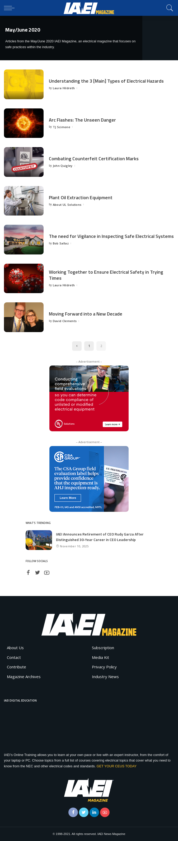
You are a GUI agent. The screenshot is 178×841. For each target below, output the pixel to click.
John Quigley (63, 165)
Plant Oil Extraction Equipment (81, 197)
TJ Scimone (61, 127)
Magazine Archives (24, 676)
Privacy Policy (104, 666)
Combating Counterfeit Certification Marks (94, 158)
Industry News (105, 676)
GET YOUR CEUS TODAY (117, 766)
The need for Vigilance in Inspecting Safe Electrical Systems (111, 236)
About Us (15, 647)
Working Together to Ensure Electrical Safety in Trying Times (106, 275)
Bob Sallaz (61, 243)
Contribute (16, 666)
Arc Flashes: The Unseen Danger (82, 119)
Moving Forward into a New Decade (85, 313)
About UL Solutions (67, 204)
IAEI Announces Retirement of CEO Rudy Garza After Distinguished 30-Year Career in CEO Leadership (100, 536)
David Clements (65, 320)
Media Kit (100, 657)
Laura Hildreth (64, 88)
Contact (14, 657)
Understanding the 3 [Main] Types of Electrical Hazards (106, 80)
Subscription (103, 647)
